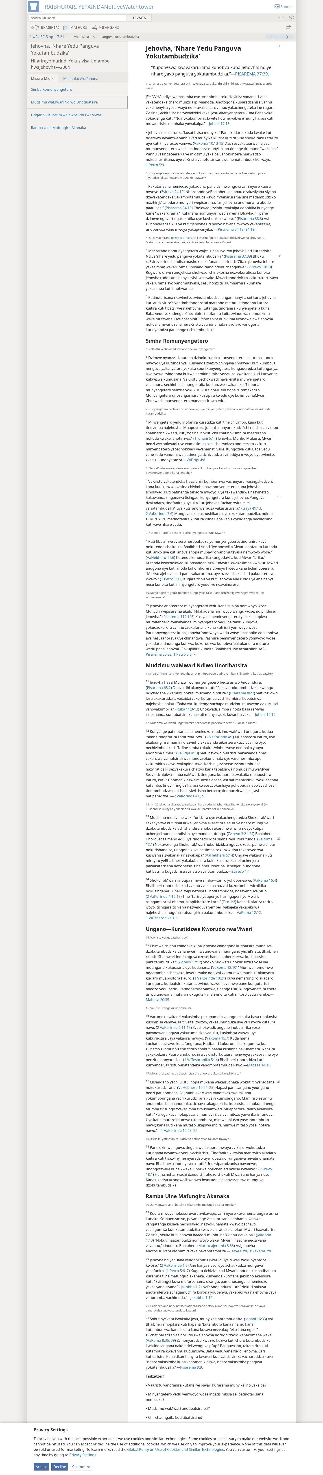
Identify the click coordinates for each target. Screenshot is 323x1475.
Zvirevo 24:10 (172, 191)
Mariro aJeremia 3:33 (216, 1245)
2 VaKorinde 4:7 (219, 736)
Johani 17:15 (219, 123)
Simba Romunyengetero (51, 89)
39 (172, 1340)
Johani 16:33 (255, 1318)
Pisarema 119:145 (178, 616)
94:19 (249, 229)
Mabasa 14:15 (258, 1065)
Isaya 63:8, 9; (241, 1251)
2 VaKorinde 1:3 (174, 1265)
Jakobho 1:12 (201, 1297)
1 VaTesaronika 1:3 (161, 917)
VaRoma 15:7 (217, 1038)
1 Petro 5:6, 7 (183, 654)
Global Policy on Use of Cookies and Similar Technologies (175, 1449)
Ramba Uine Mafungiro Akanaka (58, 127)
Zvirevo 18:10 (260, 267)
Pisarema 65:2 (159, 687)
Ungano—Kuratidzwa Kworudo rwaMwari (66, 114)
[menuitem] (291, 17)
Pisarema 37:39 (238, 256)
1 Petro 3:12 (171, 579)
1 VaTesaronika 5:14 (201, 1059)
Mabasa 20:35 (157, 999)
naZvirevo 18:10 (181, 238)
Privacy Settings (82, 1454)
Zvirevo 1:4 (240, 871)
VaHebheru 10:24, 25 (195, 1087)
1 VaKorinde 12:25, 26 (179, 1130)
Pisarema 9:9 (191, 1367)
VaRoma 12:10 (224, 967)
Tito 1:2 (229, 901)
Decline (59, 1466)
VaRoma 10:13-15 (208, 143)
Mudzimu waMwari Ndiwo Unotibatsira (64, 102)
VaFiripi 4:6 (196, 459)
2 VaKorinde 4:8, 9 (189, 796)
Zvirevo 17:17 (190, 962)
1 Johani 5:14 (205, 438)
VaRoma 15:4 (265, 880)
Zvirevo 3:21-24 (240, 833)
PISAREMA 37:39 (251, 74)
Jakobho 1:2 (191, 1286)
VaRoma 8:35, (158, 1340)
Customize (81, 1466)
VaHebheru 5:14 (219, 855)
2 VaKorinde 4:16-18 (164, 896)
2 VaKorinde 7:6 (159, 513)
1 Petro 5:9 (155, 164)
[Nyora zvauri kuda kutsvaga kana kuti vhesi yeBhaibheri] (75, 18)
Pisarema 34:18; (231, 229)
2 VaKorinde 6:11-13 (174, 1027)
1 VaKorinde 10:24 (209, 978)
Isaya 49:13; (252, 508)
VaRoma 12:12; (249, 912)
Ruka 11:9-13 (187, 709)
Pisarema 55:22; (159, 654)
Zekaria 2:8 (261, 1251)
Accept (41, 1466)
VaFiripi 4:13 (187, 753)
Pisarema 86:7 (242, 693)
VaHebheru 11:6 (160, 557)
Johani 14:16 (265, 714)
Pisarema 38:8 (250, 218)
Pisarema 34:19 (179, 207)
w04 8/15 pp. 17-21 (46, 36)
